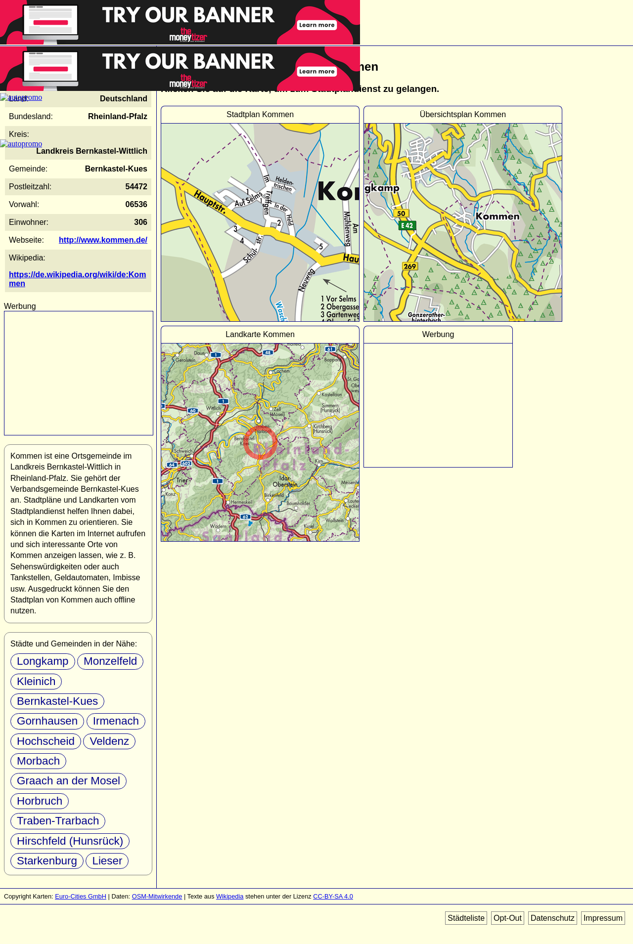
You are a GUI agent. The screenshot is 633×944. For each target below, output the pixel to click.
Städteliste (466, 918)
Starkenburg (47, 861)
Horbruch (39, 801)
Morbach (38, 761)
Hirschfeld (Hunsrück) (70, 841)
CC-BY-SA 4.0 (333, 896)
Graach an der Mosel (68, 780)
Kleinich (36, 681)
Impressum (603, 918)
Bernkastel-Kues (57, 701)
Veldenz (109, 741)
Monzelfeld (110, 661)
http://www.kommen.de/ (103, 240)
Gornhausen (47, 721)
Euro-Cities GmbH (80, 896)
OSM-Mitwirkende (157, 896)
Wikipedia (229, 896)
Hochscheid (46, 741)
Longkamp (43, 661)
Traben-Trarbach (58, 821)
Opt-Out (508, 918)
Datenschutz (553, 918)
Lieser (107, 861)
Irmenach (116, 721)
